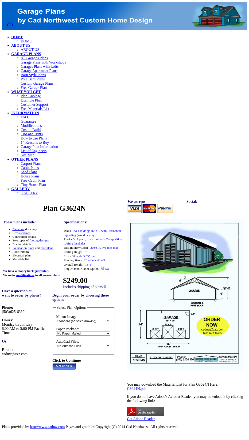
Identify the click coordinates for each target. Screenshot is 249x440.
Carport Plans (31, 163)
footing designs (39, 240)
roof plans (46, 248)
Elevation (18, 229)
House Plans (30, 176)
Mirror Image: (67, 317)
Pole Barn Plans (33, 79)
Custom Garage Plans (37, 83)
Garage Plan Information (39, 147)
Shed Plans (29, 172)
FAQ (24, 117)
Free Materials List (35, 109)
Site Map (27, 155)
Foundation (19, 248)
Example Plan (31, 100)
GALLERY (29, 193)
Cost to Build (31, 130)
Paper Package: (67, 329)
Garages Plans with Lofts (39, 66)
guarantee (41, 271)
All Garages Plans (34, 58)
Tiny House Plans (34, 185)
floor (31, 248)
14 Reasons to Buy (35, 142)
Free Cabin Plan (33, 180)
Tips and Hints (32, 134)
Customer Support (34, 104)
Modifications (31, 126)
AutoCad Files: (67, 341)
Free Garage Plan (34, 88)
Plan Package (31, 96)
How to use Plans (34, 138)
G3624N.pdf (136, 389)
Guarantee (28, 121)
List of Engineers (34, 151)
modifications (25, 275)
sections (25, 233)
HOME (26, 41)
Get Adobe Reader (141, 419)
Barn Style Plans (33, 75)
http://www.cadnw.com (47, 427)
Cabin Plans (30, 168)
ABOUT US (30, 50)
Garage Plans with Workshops (43, 62)
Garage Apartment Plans (39, 71)
